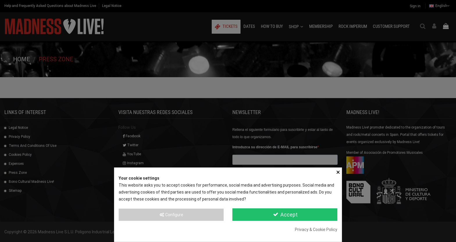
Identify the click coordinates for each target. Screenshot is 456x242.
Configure (171, 214)
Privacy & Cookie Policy (316, 229)
